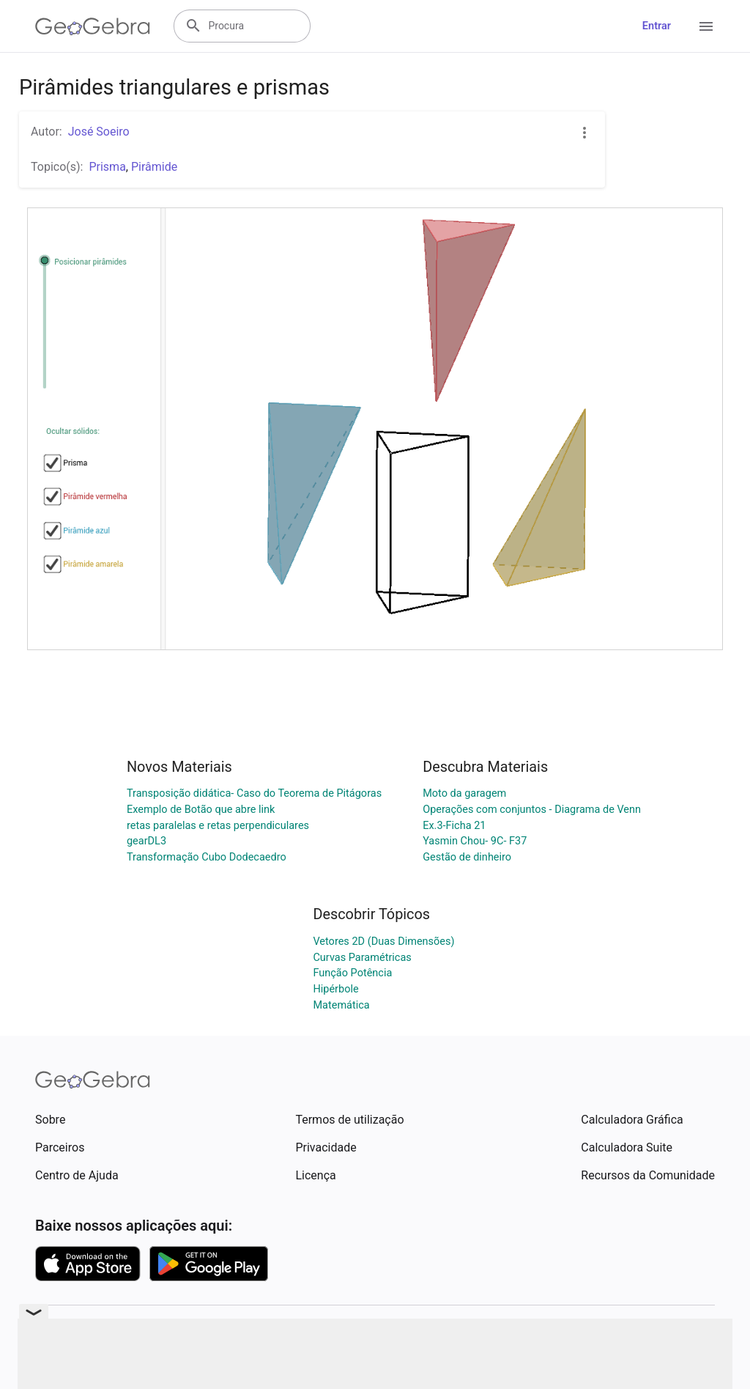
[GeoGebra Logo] (92, 26)
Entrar (656, 26)
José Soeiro (99, 132)
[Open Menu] (706, 26)
